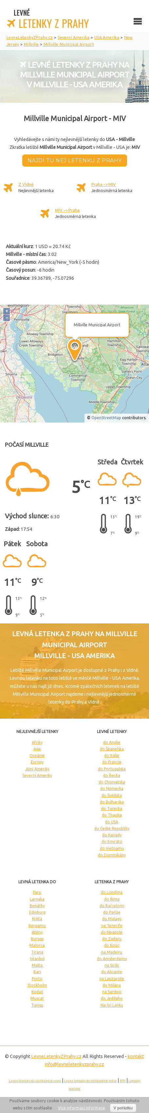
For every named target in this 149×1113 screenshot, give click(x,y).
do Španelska (112, 749)
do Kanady (111, 835)
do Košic (112, 945)
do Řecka (111, 775)
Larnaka (37, 899)
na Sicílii (111, 965)
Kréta (37, 919)
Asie (37, 749)
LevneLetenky (56, 1056)
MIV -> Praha (67, 210)
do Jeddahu (111, 998)
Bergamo (37, 926)
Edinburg (37, 912)
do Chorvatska (112, 782)
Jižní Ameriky (37, 769)
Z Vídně (25, 184)
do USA (111, 822)
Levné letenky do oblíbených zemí (35, 1081)
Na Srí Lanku (112, 1005)
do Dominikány (112, 855)
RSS (122, 1081)
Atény (37, 932)
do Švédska (112, 795)
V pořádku (123, 1108)
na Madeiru (111, 952)
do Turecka (111, 808)
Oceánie (37, 755)
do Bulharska (112, 802)
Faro (37, 892)
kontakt (135, 1056)
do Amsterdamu (112, 959)
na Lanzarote (111, 979)
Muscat (37, 998)
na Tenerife (111, 926)
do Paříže (112, 912)
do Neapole (111, 932)
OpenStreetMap (106, 418)
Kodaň (37, 992)
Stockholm (37, 985)
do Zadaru (111, 939)
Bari (37, 972)
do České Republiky (111, 828)
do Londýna (111, 892)
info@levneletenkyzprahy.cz (74, 1064)
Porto (37, 979)
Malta (37, 965)
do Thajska (112, 815)
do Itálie (111, 755)
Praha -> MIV (103, 184)
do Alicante (111, 972)
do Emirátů (112, 841)
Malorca (37, 945)
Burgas (37, 939)
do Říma (112, 899)
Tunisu (37, 1005)
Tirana (37, 952)
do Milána (111, 985)
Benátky (37, 906)
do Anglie (112, 742)
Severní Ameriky (37, 775)
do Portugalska (112, 769)
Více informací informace (81, 1108)
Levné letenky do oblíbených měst (90, 1081)
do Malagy (111, 919)
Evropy (37, 762)
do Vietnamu (112, 848)
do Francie (111, 762)
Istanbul (37, 959)
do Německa (111, 788)
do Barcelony (112, 906)
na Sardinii (111, 992)
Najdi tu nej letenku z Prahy (75, 160)
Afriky (37, 742)
